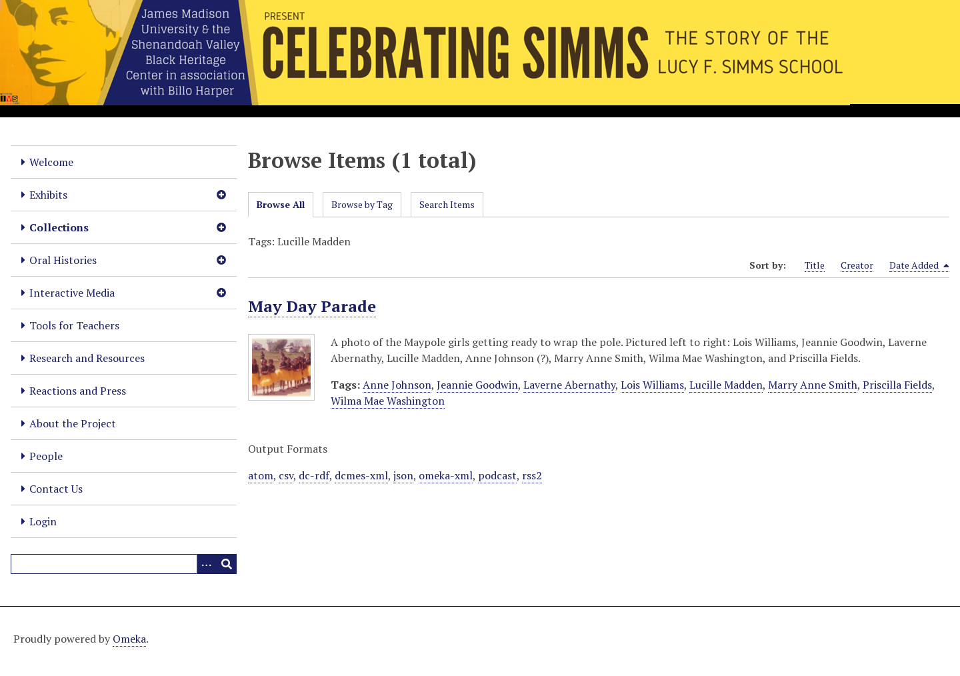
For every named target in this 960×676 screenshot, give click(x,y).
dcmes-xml (361, 475)
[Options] (207, 564)
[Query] (124, 564)
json (403, 475)
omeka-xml (446, 475)
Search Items (447, 204)
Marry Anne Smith (812, 384)
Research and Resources (87, 358)
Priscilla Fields (897, 384)
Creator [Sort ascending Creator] (857, 265)
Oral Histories (63, 260)
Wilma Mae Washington (388, 400)
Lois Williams (652, 384)
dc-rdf (314, 475)
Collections (59, 227)
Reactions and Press (77, 390)
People (46, 456)
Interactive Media (72, 292)
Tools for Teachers (74, 325)
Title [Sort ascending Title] (815, 265)
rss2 (532, 475)
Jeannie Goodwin (477, 384)
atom (260, 475)
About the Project (72, 423)
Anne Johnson (397, 384)
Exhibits (48, 194)
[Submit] (227, 564)
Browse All (281, 204)
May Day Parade (312, 306)
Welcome (51, 162)
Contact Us (56, 488)
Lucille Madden (726, 384)
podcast (497, 475)
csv (286, 475)
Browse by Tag (362, 204)
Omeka (129, 638)
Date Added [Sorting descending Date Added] (919, 265)
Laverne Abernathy (569, 384)
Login (43, 521)
